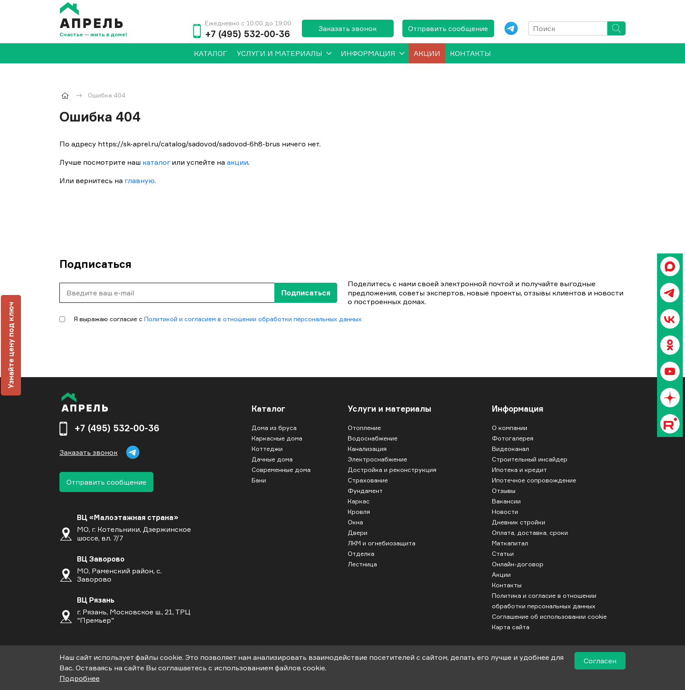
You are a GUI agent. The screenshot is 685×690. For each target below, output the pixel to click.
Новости (505, 511)
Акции (427, 53)
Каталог (268, 409)
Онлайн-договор (517, 564)
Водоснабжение (373, 438)
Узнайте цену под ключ (11, 345)
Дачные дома (272, 459)
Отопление (364, 427)
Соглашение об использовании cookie (549, 616)
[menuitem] (210, 53)
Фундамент (365, 490)
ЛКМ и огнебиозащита (381, 543)
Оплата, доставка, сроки (530, 532)
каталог (156, 162)
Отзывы (503, 490)
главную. (140, 180)
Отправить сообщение (448, 28)
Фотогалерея (512, 438)
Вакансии (506, 501)
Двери (357, 532)
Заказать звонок (347, 28)
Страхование (368, 480)
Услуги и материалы (279, 53)
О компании (509, 427)
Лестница (362, 564)
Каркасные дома (277, 438)
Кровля (359, 511)
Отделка (361, 553)
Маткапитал (510, 543)
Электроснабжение (377, 459)
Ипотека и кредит (519, 469)
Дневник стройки (518, 522)
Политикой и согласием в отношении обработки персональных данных (253, 318)
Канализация (367, 448)
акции (237, 162)
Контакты (470, 53)
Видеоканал (510, 448)
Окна (355, 522)
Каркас (359, 501)
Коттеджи (267, 448)
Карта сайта (510, 627)
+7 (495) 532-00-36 (247, 34)
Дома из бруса (274, 427)
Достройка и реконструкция (392, 469)
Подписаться (305, 292)
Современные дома (281, 469)
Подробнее (79, 678)
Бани (259, 480)
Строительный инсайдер (529, 459)
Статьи (503, 553)
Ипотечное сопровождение (534, 480)
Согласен (600, 660)
